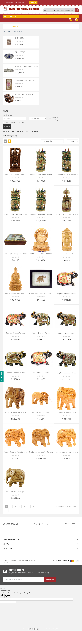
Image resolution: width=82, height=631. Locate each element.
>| (6, 510)
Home (7, 26)
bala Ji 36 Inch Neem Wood (15, 174)
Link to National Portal (61, 561)
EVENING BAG (20, 38)
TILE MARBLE (20, 52)
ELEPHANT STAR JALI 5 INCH (15, 412)
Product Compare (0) (10, 136)
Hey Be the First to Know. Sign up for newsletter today (29, 573)
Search (15, 26)
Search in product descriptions (14, 122)
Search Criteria (7, 115)
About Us (33, 2)
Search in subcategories (55, 119)
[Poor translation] (7, 596)
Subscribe (50, 579)
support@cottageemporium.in (14, 2)
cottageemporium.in (21, 560)
